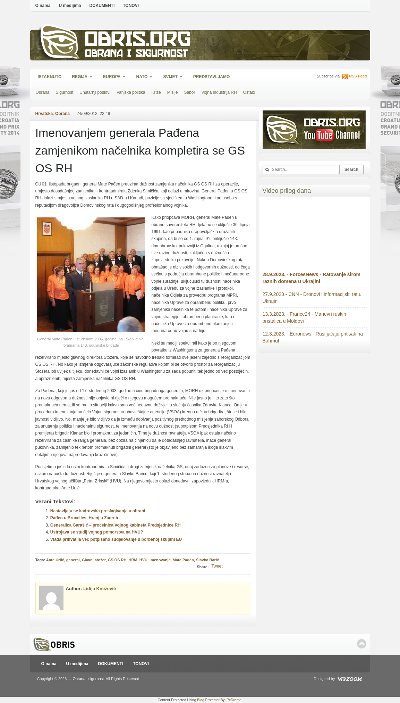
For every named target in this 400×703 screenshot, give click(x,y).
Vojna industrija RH (219, 92)
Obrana (43, 92)
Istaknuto (50, 76)
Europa (112, 77)
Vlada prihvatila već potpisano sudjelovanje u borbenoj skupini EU (116, 539)
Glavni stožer (93, 560)
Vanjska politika (131, 92)
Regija (80, 77)
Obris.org (138, 40)
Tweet (216, 566)
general (73, 560)
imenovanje (160, 560)
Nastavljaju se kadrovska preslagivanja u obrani (97, 510)
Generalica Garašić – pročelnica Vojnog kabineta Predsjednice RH (115, 525)
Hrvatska (44, 113)
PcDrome (234, 700)
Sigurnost (65, 92)
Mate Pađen (183, 560)
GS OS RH (117, 560)
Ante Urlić (55, 560)
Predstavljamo (211, 76)
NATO (142, 77)
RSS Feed (358, 76)
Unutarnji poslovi (94, 92)
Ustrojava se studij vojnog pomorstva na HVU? (96, 532)
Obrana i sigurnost (136, 54)
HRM (133, 560)
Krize (156, 92)
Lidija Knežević (99, 588)
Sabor (189, 92)
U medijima (70, 5)
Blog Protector (208, 700)
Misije (172, 92)
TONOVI (131, 5)
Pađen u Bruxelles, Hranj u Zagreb (84, 517)
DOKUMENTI (102, 5)
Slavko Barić (207, 560)
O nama (43, 5)
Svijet (170, 77)
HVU (143, 560)
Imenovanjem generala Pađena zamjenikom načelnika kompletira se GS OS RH (140, 150)
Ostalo (249, 92)
